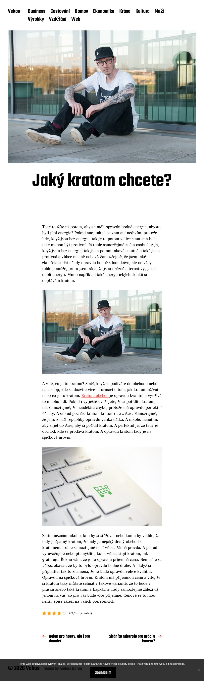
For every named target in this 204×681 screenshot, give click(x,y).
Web (75, 19)
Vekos (14, 12)
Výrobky (36, 19)
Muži (159, 12)
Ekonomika (103, 12)
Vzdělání (57, 19)
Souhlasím (103, 672)
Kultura (142, 12)
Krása (124, 12)
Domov (81, 12)
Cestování (60, 12)
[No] (199, 670)
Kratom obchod (95, 395)
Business (36, 12)
